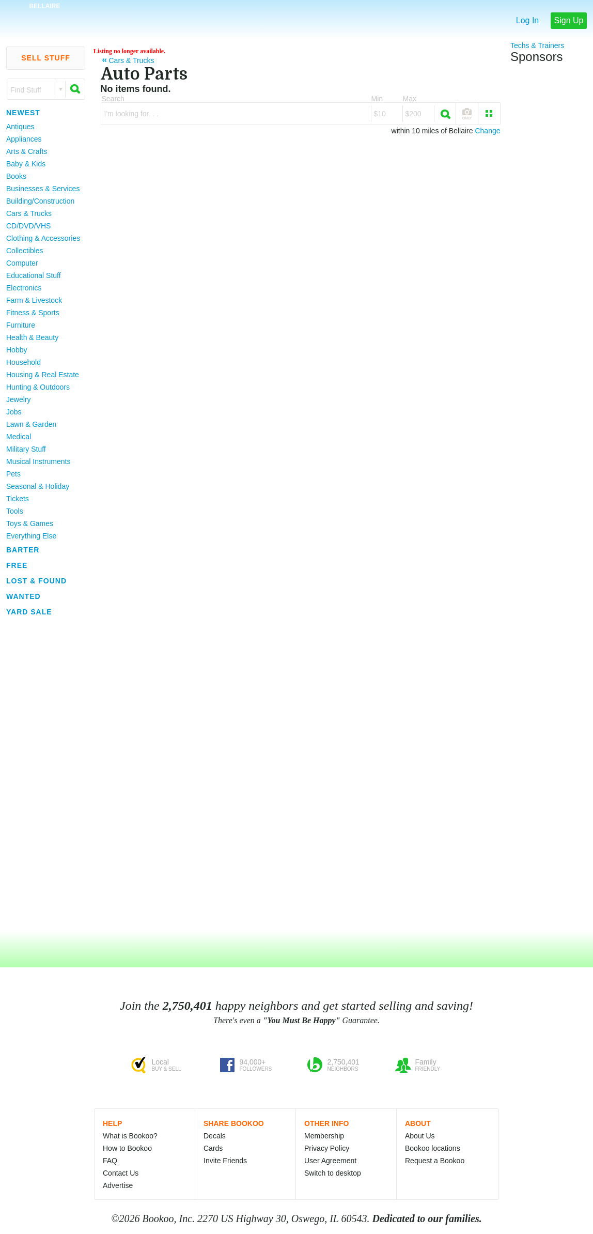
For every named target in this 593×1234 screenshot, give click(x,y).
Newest (23, 113)
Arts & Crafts (26, 151)
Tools (14, 511)
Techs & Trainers (537, 45)
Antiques (20, 126)
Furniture (20, 325)
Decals (215, 1136)
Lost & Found (36, 581)
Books (16, 176)
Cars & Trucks (29, 213)
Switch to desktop (332, 1173)
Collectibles (24, 250)
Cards (213, 1148)
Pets (13, 474)
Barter (22, 550)
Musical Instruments (38, 461)
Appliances (24, 139)
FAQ (110, 1160)
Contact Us (120, 1173)
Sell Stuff (45, 58)
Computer (22, 263)
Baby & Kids (25, 164)
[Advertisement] (41, 775)
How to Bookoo (127, 1148)
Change (487, 131)
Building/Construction (40, 201)
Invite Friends (225, 1160)
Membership (324, 1136)
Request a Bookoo (434, 1160)
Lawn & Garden (31, 424)
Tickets (17, 499)
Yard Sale (29, 612)
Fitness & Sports (32, 312)
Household (23, 362)
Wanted (23, 596)
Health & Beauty (32, 337)
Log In (527, 20)
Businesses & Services (43, 188)
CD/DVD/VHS (28, 226)
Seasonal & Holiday (37, 486)
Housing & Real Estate (42, 375)
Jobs (14, 412)
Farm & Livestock (34, 300)
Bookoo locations (432, 1148)
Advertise (118, 1185)
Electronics (23, 288)
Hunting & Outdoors (38, 387)
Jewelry (18, 399)
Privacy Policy (326, 1148)
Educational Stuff (33, 275)
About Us (420, 1136)
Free (16, 565)
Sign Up (569, 20)
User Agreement (330, 1160)
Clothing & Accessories (43, 238)
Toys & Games (29, 523)
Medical (18, 437)
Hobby (16, 350)
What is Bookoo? (130, 1136)
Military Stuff (26, 449)
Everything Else (31, 536)
